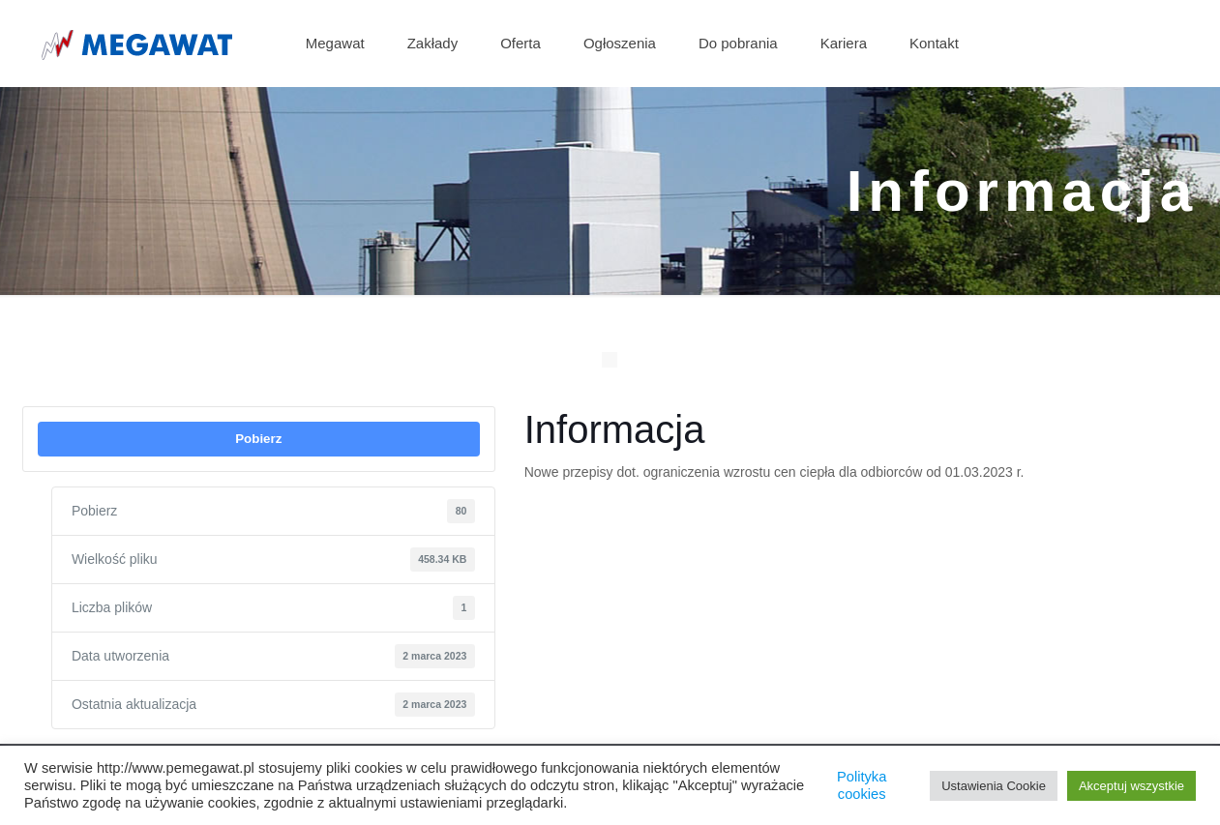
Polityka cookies (861, 785)
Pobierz (258, 438)
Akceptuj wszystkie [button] (1131, 786)
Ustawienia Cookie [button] (993, 786)
